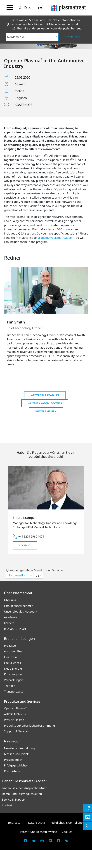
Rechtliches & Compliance (67, 822)
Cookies (67, 832)
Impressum (15, 822)
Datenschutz (36, 822)
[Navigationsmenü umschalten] (10, 7)
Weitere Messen (46, 411)
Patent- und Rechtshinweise (38, 832)
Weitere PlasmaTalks (45, 395)
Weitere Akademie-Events (45, 403)
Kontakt (25, 545)
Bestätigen (72, 37)
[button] (18, 7)
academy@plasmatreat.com (56, 237)
